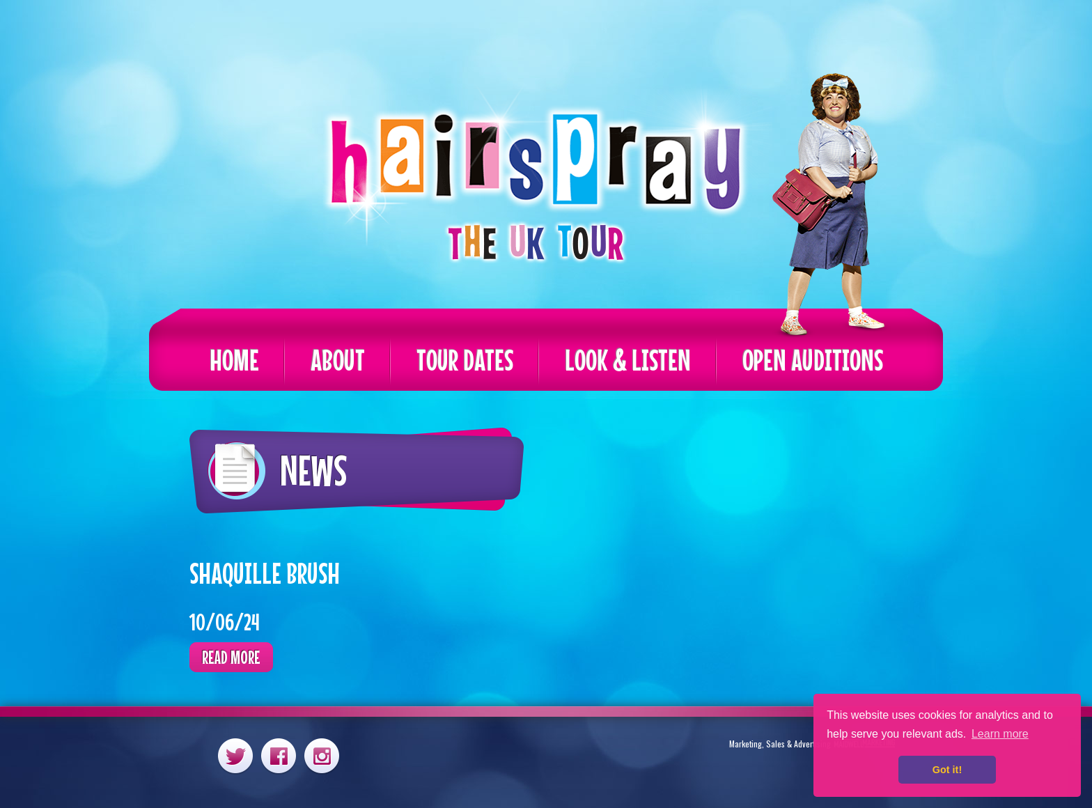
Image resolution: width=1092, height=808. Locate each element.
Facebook (278, 755)
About (338, 360)
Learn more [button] (1000, 734)
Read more (231, 657)
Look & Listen (628, 360)
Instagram (321, 755)
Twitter (235, 755)
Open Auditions (812, 360)
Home (234, 360)
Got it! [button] (947, 769)
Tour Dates (464, 360)
